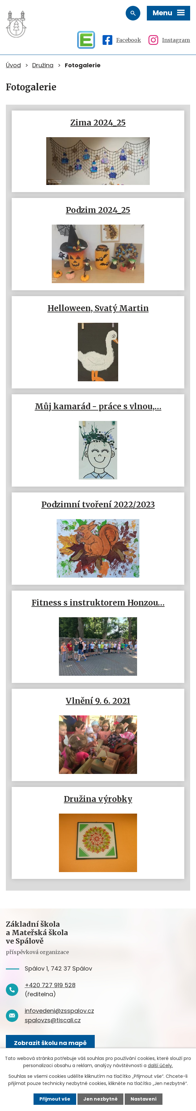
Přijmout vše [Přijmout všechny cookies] (54, 1099)
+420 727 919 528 (50, 985)
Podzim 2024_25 (98, 210)
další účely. (160, 1065)
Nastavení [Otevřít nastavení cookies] (144, 1099)
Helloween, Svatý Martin (98, 308)
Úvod (13, 65)
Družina (42, 65)
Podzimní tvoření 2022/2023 (98, 505)
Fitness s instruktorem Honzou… (98, 603)
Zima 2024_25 (98, 123)
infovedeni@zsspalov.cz (59, 1011)
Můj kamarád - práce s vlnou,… (98, 406)
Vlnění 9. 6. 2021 (98, 701)
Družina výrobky (98, 799)
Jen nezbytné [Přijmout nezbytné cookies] (100, 1099)
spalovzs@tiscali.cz (53, 1020)
